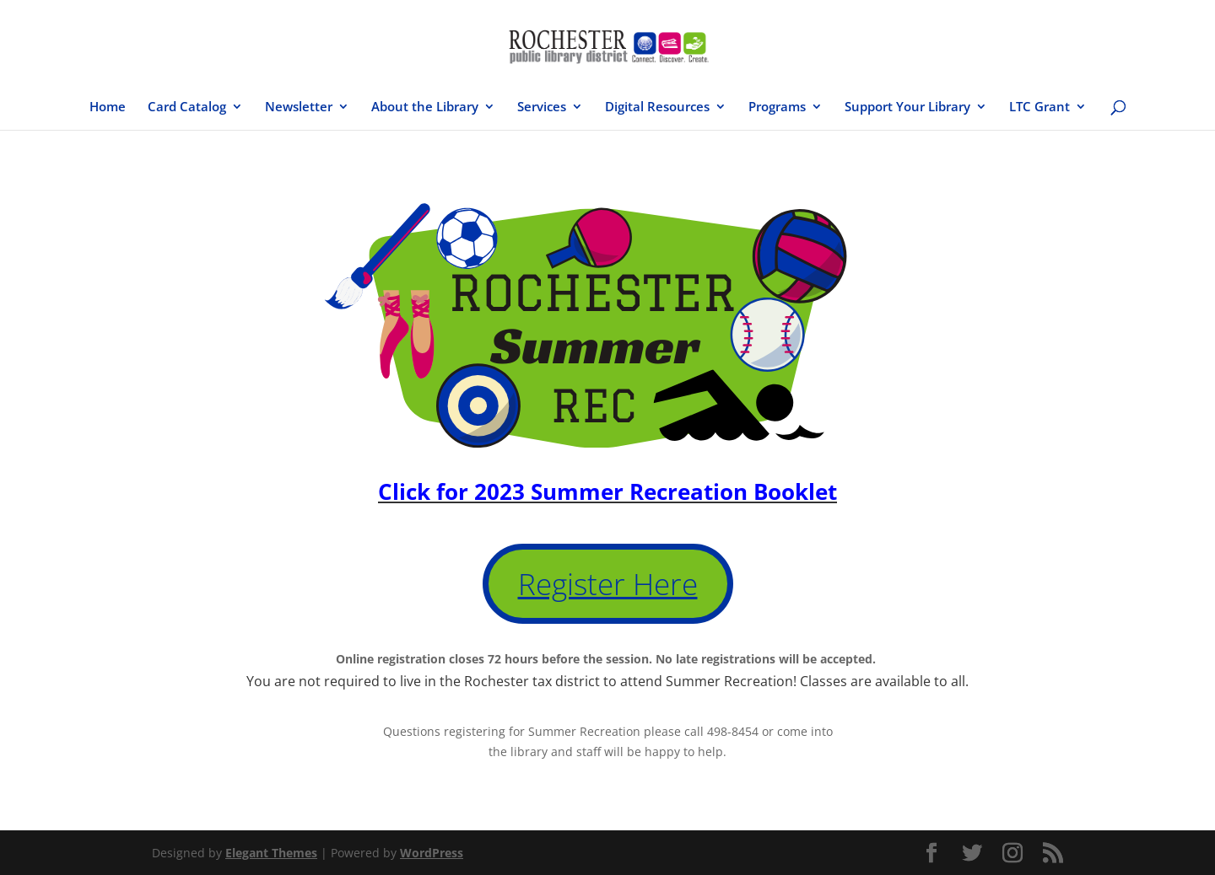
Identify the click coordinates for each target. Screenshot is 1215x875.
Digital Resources (657, 107)
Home (107, 107)
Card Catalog (187, 107)
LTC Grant (1039, 107)
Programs (777, 107)
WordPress (431, 853)
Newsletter (298, 107)
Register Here (608, 584)
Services (541, 107)
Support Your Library (907, 107)
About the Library (424, 107)
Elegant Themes (271, 853)
